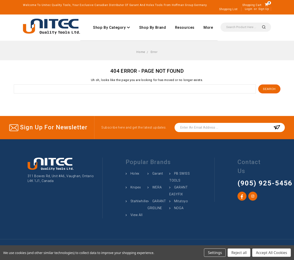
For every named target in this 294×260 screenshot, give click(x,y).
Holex (134, 173)
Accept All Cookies (271, 252)
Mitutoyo (181, 201)
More (208, 27)
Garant (157, 173)
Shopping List (228, 9)
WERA (157, 187)
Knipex (135, 187)
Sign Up (263, 9)
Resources (185, 27)
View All (136, 215)
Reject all (239, 252)
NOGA (179, 208)
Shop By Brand (152, 27)
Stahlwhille (138, 201)
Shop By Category (111, 27)
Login (248, 9)
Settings (215, 252)
